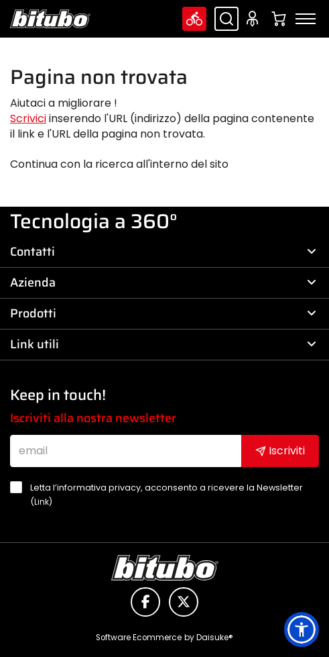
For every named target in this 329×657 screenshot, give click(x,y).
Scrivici (28, 118)
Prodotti (163, 313)
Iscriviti (280, 450)
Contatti (163, 251)
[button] (301, 629)
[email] (125, 451)
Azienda (163, 282)
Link (41, 502)
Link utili (163, 344)
